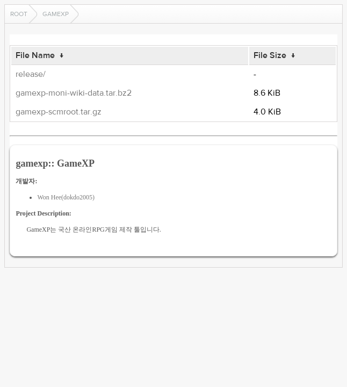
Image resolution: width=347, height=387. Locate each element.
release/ (31, 74)
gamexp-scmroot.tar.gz (59, 111)
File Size (270, 55)
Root (18, 14)
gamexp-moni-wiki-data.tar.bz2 (74, 93)
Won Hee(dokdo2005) (66, 197)
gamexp (55, 14)
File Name (35, 55)
